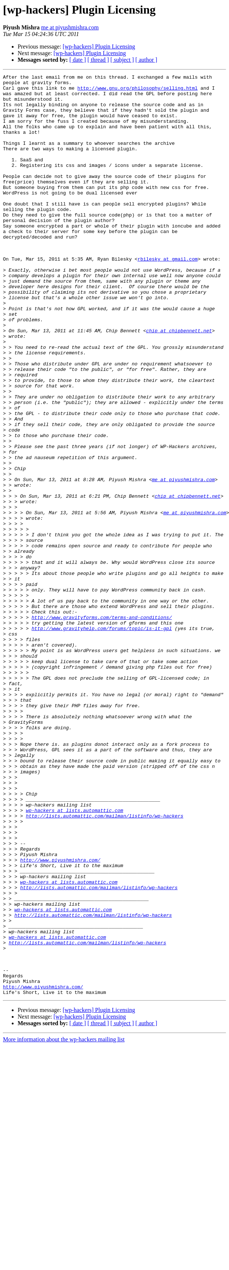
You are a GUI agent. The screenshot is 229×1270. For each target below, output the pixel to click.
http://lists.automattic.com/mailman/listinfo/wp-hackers (104, 964)
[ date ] (77, 60)
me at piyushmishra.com (70, 27)
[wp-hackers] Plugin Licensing (99, 46)
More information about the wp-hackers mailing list (63, 1223)
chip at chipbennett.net (179, 382)
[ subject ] (122, 60)
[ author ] (146, 60)
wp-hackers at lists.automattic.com (74, 958)
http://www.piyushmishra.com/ (60, 1017)
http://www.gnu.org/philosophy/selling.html (137, 91)
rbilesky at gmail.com (168, 296)
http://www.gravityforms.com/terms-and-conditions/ (102, 726)
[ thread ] (98, 60)
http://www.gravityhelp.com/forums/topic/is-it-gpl (102, 739)
